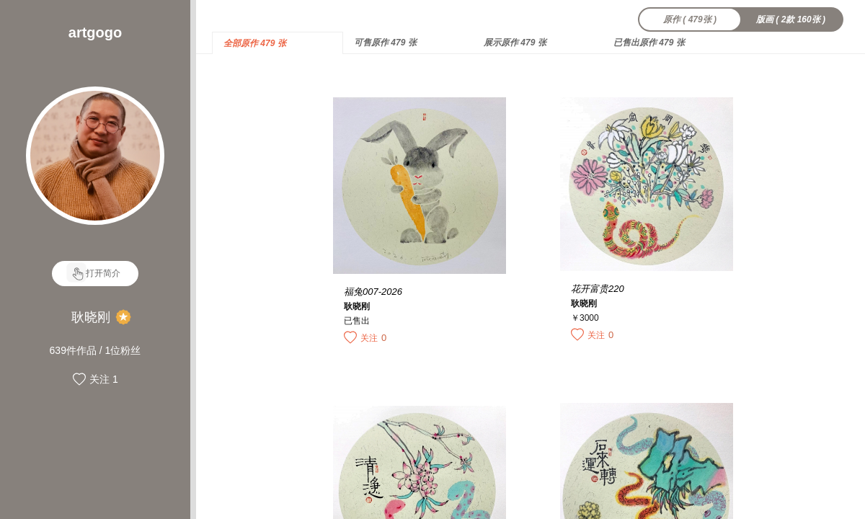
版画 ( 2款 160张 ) (790, 19)
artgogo (95, 32)
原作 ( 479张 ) (690, 19)
